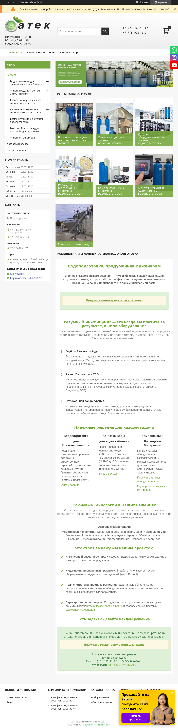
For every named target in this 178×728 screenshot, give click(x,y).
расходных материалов (80, 609)
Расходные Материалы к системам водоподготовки (25, 111)
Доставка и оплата (18, 143)
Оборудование (100, 697)
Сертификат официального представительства (65, 699)
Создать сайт (26, 2)
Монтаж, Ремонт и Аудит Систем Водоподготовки (24, 130)
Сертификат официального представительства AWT (65, 707)
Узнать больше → (72, 485)
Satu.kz (104, 721)
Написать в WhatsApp (121, 665)
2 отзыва (144, 2)
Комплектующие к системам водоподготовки (26, 120)
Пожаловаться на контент (97, 724)
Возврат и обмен (17, 150)
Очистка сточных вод (22, 137)
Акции (10, 702)
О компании (34, 52)
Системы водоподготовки (107, 702)
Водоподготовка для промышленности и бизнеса (26, 83)
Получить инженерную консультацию (114, 300)
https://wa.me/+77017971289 (26, 278)
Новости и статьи (17, 697)
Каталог (11, 74)
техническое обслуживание (105, 606)
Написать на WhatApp (63, 52)
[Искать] (105, 31)
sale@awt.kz (17, 273)
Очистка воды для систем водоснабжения (25, 92)
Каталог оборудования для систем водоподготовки (26, 101)
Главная (13, 52)
